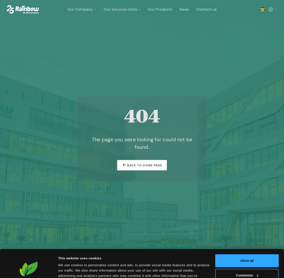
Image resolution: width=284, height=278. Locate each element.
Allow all (247, 237)
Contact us (206, 9)
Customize (247, 251)
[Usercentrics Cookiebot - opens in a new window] (28, 269)
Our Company (82, 9)
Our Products (160, 9)
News (184, 9)
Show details (68, 269)
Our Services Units (122, 9)
